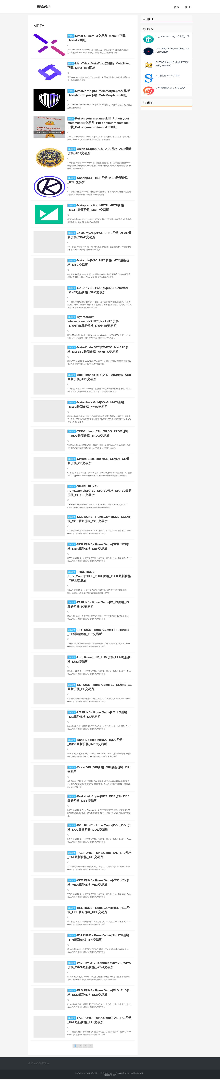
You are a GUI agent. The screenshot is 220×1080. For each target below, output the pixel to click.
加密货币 (72, 149)
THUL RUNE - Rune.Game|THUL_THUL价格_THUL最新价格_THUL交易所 (99, 576)
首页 (176, 7)
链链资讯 (43, 6)
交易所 (71, 36)
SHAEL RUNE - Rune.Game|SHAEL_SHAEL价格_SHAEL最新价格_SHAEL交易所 (99, 491)
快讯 (188, 7)
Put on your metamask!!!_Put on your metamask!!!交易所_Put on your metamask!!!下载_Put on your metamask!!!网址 (99, 123)
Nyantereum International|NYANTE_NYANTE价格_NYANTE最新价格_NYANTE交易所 (93, 321)
